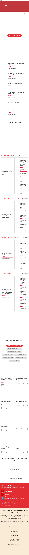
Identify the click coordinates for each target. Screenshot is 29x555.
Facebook (14, 547)
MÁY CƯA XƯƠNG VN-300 (21, 425)
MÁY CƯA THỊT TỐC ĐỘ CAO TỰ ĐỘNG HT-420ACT (7, 173)
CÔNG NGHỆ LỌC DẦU (20, 354)
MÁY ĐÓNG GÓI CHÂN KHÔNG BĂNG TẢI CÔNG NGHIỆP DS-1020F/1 (23, 163)
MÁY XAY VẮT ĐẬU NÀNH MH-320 (23, 253)
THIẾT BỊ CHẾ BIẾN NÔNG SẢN (14, 351)
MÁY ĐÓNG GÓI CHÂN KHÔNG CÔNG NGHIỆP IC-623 (7, 403)
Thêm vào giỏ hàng (12, 68)
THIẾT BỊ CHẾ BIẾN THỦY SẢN (14, 348)
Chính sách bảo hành (14, 540)
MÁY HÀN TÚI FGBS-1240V (13, 102)
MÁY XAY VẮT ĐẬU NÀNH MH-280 (15, 83)
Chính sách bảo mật (14, 542)
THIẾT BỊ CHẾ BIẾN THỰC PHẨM (14, 345)
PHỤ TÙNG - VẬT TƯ (14, 360)
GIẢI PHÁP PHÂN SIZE (21, 357)
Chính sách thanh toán (14, 539)
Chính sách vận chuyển (14, 538)
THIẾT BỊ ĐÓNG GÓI (8, 354)
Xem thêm (25, 155)
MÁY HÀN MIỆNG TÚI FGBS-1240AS (15, 110)
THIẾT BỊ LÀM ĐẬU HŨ (8, 357)
